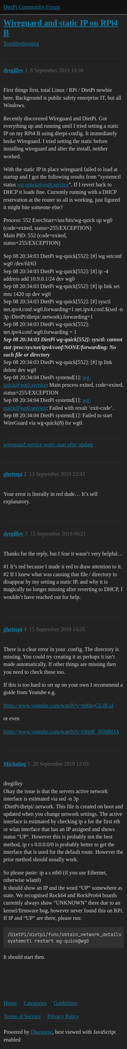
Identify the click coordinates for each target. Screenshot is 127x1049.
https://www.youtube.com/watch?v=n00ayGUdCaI (58, 705)
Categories (35, 1003)
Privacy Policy (63, 1016)
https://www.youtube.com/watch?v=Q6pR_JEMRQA (61, 731)
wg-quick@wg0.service (42, 184)
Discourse (41, 1032)
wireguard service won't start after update (48, 444)
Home (10, 1003)
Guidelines (65, 1003)
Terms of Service (22, 1016)
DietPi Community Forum (31, 7)
